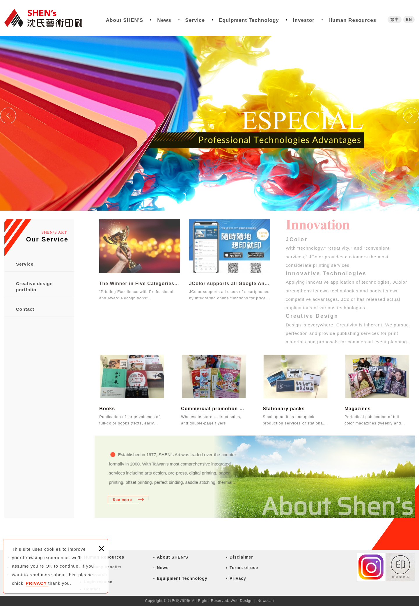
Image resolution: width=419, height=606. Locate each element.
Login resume (98, 582)
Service (195, 20)
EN (409, 19)
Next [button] (411, 115)
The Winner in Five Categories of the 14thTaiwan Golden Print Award (139, 259)
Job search (95, 574)
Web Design (242, 601)
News (164, 20)
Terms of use (244, 567)
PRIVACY (37, 583)
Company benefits (103, 567)
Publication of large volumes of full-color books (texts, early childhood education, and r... (129, 420)
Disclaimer (241, 557)
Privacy (238, 578)
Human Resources (352, 20)
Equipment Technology (249, 20)
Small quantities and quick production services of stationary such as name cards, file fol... (294, 420)
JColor (297, 239)
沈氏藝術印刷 (48, 18)
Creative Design (312, 316)
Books (107, 408)
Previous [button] (8, 115)
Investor (304, 20)
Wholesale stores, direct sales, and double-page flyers (211, 420)
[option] (209, 123)
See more (122, 499)
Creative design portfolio (34, 286)
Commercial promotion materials (213, 408)
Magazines (358, 408)
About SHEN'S (124, 20)
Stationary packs (284, 408)
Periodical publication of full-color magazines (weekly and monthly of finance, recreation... (376, 420)
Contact (25, 309)
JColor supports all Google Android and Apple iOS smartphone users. (229, 259)
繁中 (394, 19)
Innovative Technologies (326, 273)
